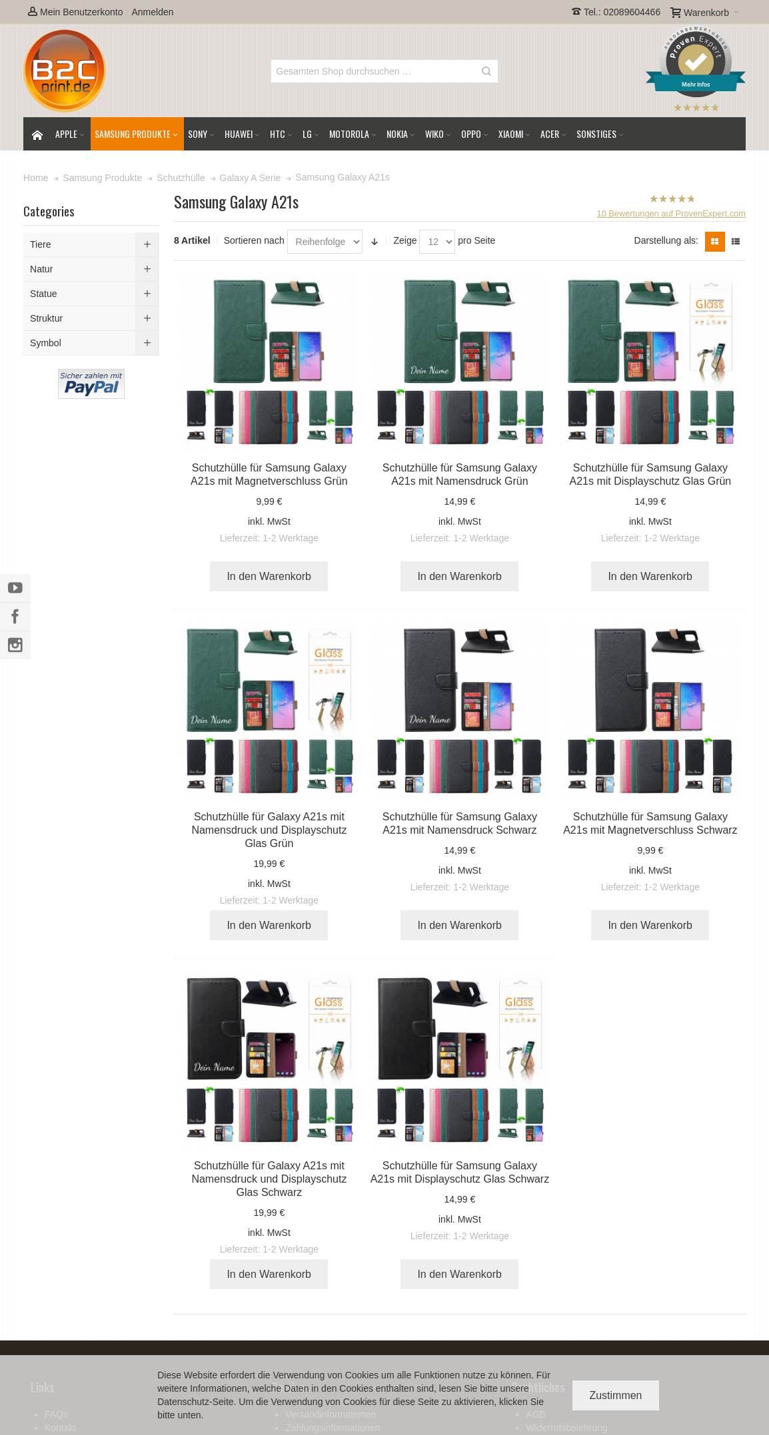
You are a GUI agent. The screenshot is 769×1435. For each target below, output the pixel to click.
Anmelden (152, 12)
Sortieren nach (254, 240)
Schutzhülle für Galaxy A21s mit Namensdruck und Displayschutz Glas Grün (269, 830)
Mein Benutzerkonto (75, 12)
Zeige (404, 240)
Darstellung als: (666, 240)
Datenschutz (183, 1401)
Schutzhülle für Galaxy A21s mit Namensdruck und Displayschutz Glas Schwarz (269, 1179)
